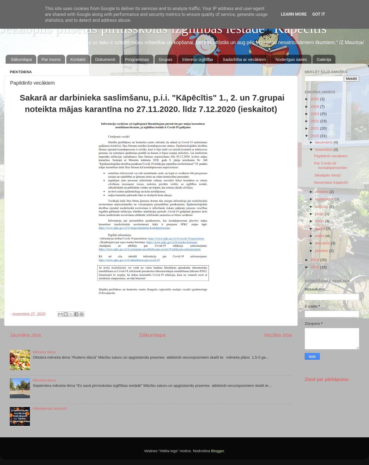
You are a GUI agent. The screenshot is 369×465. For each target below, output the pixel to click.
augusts (322, 206)
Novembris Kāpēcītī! (331, 182)
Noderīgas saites (291, 59)
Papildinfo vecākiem (331, 156)
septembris (325, 199)
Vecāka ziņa (278, 335)
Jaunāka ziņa (25, 335)
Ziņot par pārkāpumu (327, 379)
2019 (315, 260)
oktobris (322, 192)
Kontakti (78, 59)
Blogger (217, 451)
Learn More (294, 14)
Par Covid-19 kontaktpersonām (330, 165)
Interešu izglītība (197, 59)
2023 (315, 114)
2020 (315, 136)
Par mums (51, 59)
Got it (318, 14)
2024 (315, 106)
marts (320, 236)
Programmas (137, 59)
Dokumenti (105, 59)
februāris (323, 243)
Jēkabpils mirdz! (327, 175)
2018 (315, 267)
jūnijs (320, 214)
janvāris (322, 251)
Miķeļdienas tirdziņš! (50, 408)
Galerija (324, 59)
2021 (315, 128)
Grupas (165, 59)
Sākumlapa (21, 59)
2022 (315, 121)
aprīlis (320, 228)
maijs (320, 221)
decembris (324, 142)
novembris (324, 149)
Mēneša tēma (44, 352)
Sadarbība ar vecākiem (244, 59)
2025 (315, 99)
